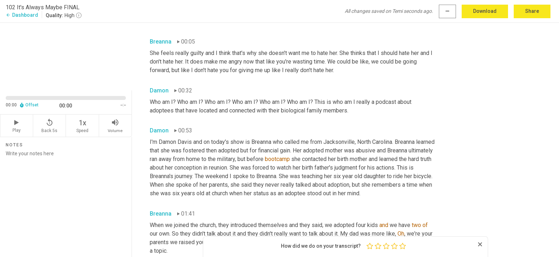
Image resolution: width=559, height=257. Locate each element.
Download (485, 11)
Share (532, 11)
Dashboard (22, 15)
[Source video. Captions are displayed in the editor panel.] (66, 56)
